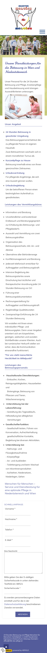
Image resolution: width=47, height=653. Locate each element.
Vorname (10, 508)
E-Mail (9, 540)
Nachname (11, 519)
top (6, 646)
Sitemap (27, 639)
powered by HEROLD (21, 650)
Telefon (9, 529)
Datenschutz (18, 639)
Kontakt (34, 639)
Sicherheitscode (12, 588)
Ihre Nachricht (10, 551)
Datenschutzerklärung (15, 604)
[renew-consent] (3, 650)
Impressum (8, 639)
